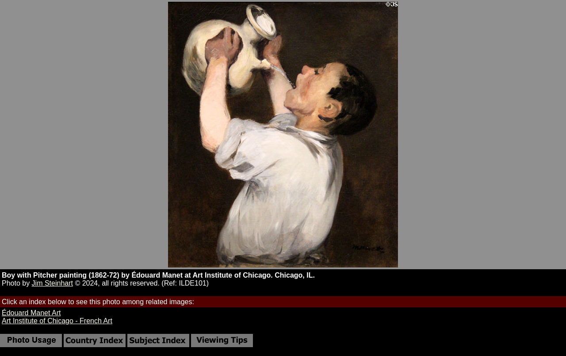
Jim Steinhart (52, 283)
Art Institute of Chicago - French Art (57, 321)
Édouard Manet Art (31, 313)
